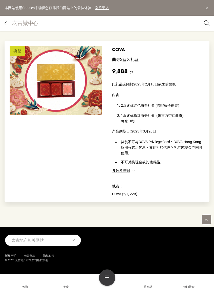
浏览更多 (102, 8)
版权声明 (10, 255)
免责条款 (29, 255)
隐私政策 (48, 255)
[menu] (107, 277)
